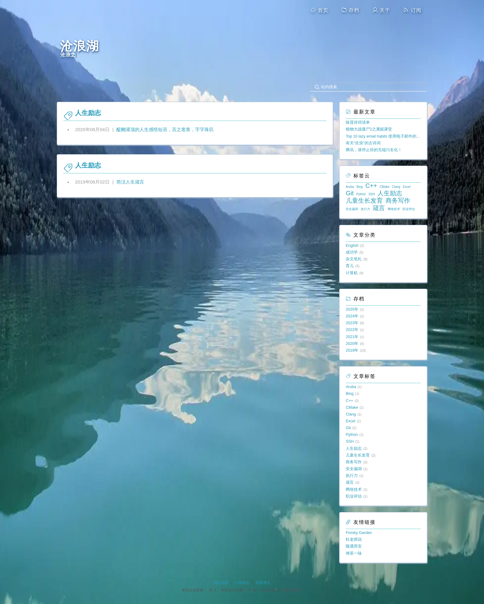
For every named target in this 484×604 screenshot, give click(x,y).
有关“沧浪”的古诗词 (363, 143)
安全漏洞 (352, 209)
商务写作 (398, 200)
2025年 (352, 309)
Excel (406, 186)
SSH (372, 194)
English (352, 245)
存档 (350, 10)
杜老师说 (354, 539)
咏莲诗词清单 (358, 122)
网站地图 (221, 583)
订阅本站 (242, 583)
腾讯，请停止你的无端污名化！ (374, 150)
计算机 (352, 273)
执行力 (365, 209)
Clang (396, 186)
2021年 (352, 337)
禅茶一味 (354, 553)
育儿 (350, 266)
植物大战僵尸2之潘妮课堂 (369, 129)
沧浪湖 (79, 46)
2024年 (352, 316)
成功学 (352, 252)
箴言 (379, 208)
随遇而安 (354, 546)
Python (361, 194)
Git (350, 193)
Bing (360, 186)
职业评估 (409, 209)
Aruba (350, 186)
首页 (319, 10)
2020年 (352, 343)
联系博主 (263, 583)
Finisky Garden (359, 533)
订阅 (412, 10)
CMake (385, 186)
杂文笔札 (354, 259)
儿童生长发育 (364, 200)
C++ (371, 186)
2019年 (352, 350)
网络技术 (394, 209)
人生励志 (390, 193)
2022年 (352, 330)
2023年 (352, 323)
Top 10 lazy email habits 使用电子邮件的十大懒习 (389, 136)
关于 (381, 10)
